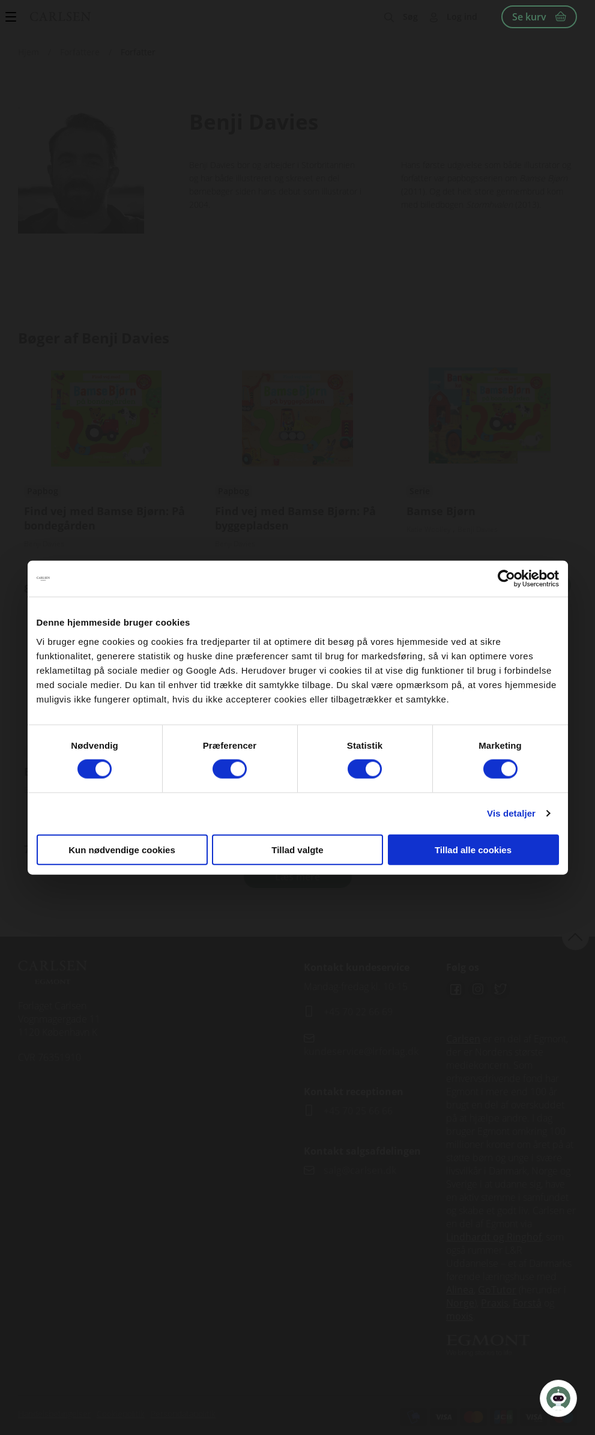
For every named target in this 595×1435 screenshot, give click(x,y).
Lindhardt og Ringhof (494, 1236)
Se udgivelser (106, 481)
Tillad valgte (297, 849)
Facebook (455, 989)
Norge (460, 1303)
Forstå (527, 1303)
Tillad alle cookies (473, 849)
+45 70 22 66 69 (358, 1011)
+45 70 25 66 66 (358, 1110)
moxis (459, 1316)
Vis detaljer (511, 813)
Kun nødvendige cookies (121, 849)
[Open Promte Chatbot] (558, 1398)
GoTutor (497, 1289)
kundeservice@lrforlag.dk (361, 1051)
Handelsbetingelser (54, 1413)
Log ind (462, 16)
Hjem (28, 52)
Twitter (500, 989)
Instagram (478, 989)
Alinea (460, 1289)
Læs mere (297, 876)
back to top (575, 936)
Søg (410, 16)
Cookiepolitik (121, 1413)
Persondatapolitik (183, 1413)
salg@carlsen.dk (361, 1170)
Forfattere (80, 52)
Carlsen (463, 1038)
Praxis (495, 1303)
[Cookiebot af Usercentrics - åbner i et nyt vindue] (506, 579)
